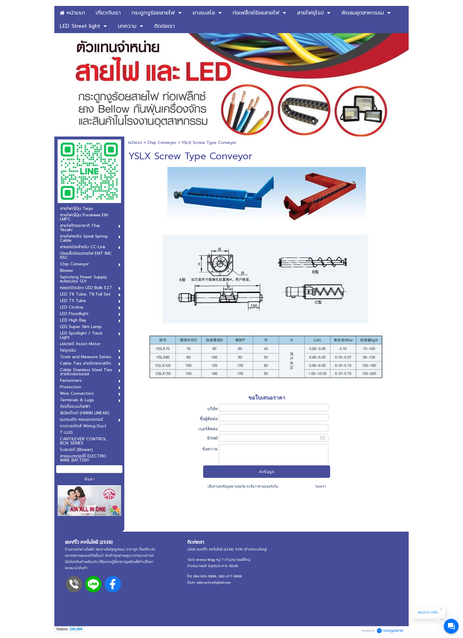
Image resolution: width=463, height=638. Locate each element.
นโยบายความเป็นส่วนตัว (296, 486)
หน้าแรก (135, 142)
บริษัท (212, 408)
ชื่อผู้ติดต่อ (209, 418)
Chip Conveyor (161, 142)
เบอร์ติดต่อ (208, 428)
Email (212, 438)
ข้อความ (210, 449)
